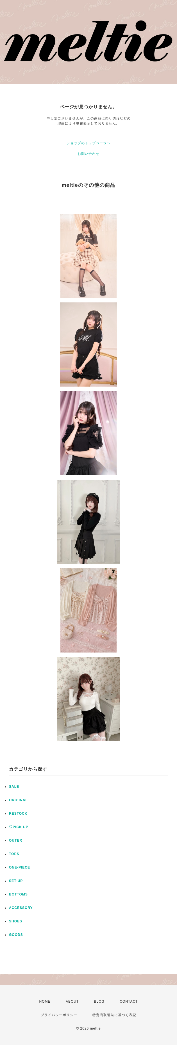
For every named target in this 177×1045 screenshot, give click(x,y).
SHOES (15, 921)
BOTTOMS (18, 894)
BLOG (99, 1001)
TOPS (14, 854)
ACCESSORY (21, 908)
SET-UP (16, 881)
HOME (45, 1001)
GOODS (16, 935)
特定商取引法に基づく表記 (114, 1015)
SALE (14, 787)
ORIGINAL (18, 800)
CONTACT (129, 1001)
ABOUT (72, 1001)
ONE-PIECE (19, 867)
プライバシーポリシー (59, 1015)
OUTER (15, 840)
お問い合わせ (88, 154)
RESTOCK (18, 814)
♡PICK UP (18, 827)
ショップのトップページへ (88, 143)
